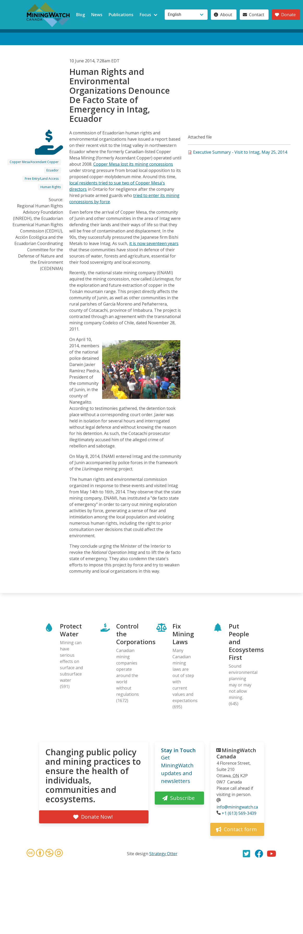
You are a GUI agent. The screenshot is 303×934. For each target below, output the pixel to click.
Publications (121, 14)
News (96, 14)
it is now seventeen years (153, 243)
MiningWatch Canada (236, 753)
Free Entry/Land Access (42, 178)
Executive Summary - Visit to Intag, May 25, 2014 (240, 152)
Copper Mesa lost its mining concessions (133, 164)
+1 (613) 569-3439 (239, 813)
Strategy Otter (163, 854)
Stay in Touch (178, 750)
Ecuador (52, 170)
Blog (80, 14)
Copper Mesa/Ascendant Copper (34, 162)
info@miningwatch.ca (237, 807)
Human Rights (50, 187)
